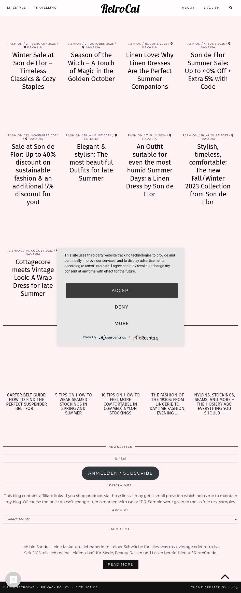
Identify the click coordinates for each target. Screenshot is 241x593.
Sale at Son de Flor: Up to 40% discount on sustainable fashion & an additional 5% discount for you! (33, 174)
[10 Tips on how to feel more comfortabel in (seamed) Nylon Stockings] (120, 362)
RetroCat (120, 7)
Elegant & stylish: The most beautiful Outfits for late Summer (91, 162)
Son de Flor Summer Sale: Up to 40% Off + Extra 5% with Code (208, 71)
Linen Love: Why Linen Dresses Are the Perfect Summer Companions (150, 71)
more (122, 323)
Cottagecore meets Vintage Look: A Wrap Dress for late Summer (33, 278)
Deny (122, 307)
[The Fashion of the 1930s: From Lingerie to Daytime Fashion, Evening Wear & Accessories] (167, 362)
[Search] (231, 7)
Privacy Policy (55, 587)
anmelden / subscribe (120, 473)
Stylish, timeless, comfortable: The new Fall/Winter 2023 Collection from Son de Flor (208, 174)
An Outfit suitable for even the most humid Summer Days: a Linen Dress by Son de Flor (150, 170)
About (188, 7)
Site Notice (87, 587)
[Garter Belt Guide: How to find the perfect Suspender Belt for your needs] (26, 362)
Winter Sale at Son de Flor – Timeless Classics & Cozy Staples (33, 71)
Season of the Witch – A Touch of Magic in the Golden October (91, 67)
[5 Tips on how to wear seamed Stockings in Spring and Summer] (73, 362)
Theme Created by (214, 587)
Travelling (45, 7)
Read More (120, 564)
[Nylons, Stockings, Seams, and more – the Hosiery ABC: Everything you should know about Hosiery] (214, 362)
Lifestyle (16, 7)
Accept (122, 290)
